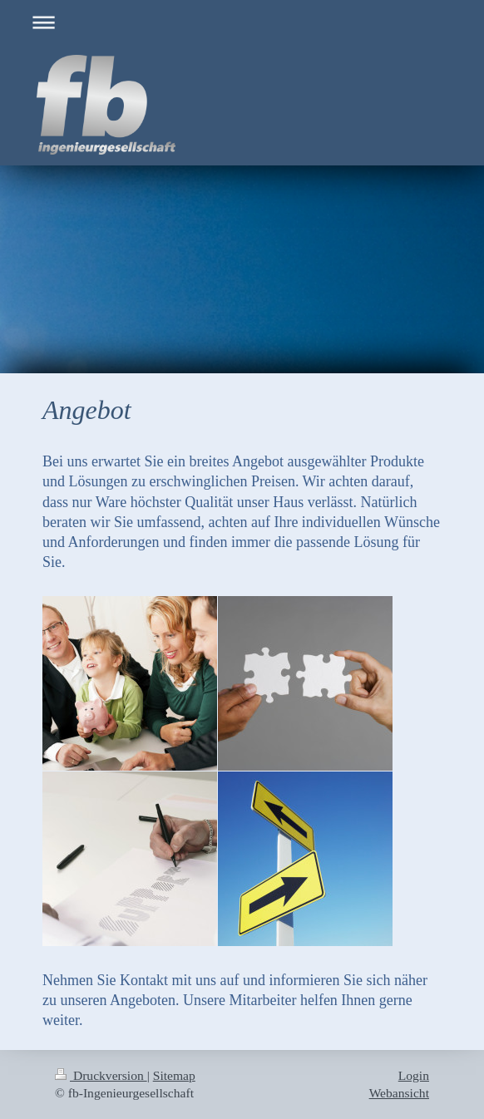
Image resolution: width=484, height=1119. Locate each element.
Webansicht (399, 1093)
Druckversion (101, 1075)
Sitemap (174, 1075)
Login (413, 1075)
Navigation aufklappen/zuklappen (242, 22)
